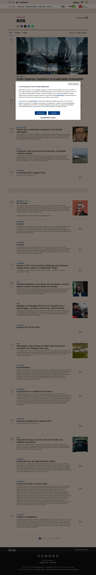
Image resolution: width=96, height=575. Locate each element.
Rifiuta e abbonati (73, 84)
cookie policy (60, 95)
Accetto (54, 113)
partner (21, 103)
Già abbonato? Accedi (48, 117)
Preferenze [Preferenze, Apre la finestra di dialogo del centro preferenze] (40, 113)
